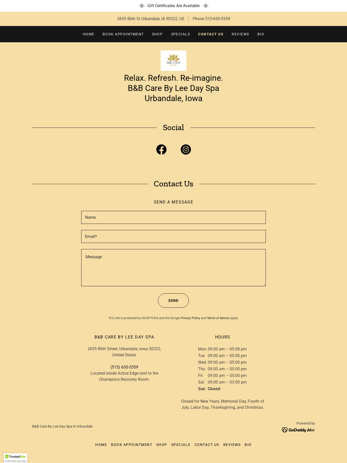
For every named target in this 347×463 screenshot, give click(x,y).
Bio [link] (261, 34)
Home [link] (88, 34)
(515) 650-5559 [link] (124, 367)
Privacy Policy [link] (190, 318)
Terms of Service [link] (218, 318)
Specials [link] (180, 34)
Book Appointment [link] (123, 34)
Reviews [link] (240, 34)
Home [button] (101, 445)
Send (168, 300)
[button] (15, 458)
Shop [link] (157, 34)
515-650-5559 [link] (217, 18)
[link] (174, 60)
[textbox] (173, 217)
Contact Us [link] (211, 34)
